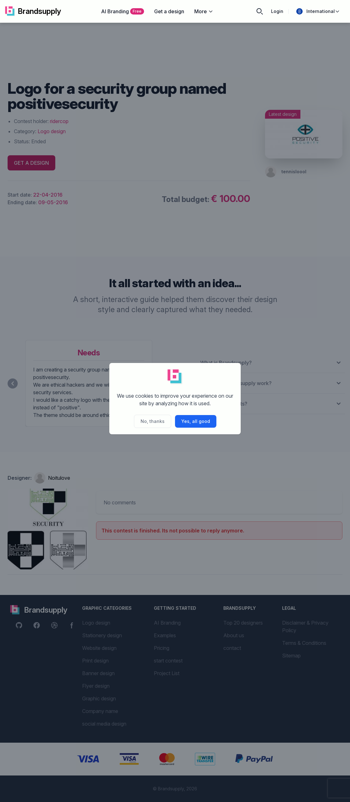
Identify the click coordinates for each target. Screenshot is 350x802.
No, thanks (153, 421)
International (318, 11)
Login (277, 11)
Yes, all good (195, 421)
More (203, 11)
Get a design (169, 11)
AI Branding (122, 11)
